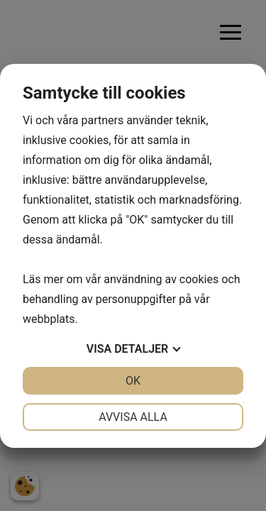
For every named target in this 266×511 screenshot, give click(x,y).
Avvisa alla (133, 417)
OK (133, 381)
